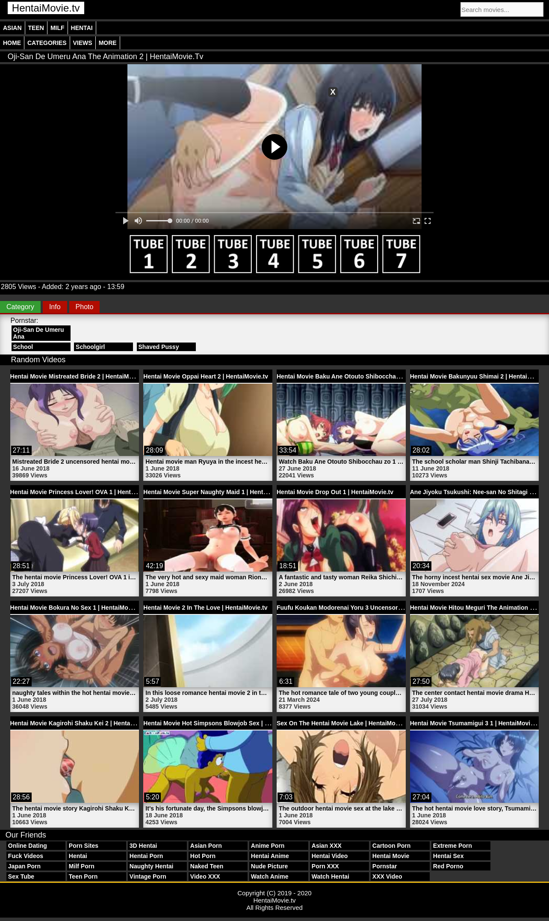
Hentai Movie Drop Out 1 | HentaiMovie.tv (335, 492)
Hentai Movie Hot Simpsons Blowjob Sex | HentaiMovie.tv (225, 723)
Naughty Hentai (152, 866)
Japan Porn (24, 866)
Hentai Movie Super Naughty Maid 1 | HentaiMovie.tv (217, 492)
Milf (57, 27)
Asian (12, 27)
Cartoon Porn (391, 845)
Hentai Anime (270, 855)
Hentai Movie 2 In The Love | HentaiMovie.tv (205, 607)
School (23, 346)
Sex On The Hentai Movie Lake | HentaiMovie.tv (344, 723)
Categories (47, 42)
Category (20, 306)
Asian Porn (206, 845)
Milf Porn (81, 866)
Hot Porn (202, 855)
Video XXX (205, 876)
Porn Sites (83, 845)
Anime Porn (268, 845)
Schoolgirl (90, 346)
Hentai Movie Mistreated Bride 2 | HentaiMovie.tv (79, 376)
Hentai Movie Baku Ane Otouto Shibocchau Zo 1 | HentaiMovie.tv (368, 376)
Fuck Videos (25, 855)
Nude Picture (269, 866)
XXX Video (387, 876)
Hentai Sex (448, 855)
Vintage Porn (148, 876)
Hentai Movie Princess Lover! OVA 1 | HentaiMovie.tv (85, 492)
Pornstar (384, 866)
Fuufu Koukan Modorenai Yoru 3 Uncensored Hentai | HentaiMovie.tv (374, 607)
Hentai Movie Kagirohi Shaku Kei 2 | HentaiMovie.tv (83, 723)
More (108, 42)
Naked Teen (207, 866)
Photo (85, 306)
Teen (36, 27)
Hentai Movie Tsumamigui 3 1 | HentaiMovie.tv (475, 723)
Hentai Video (330, 855)
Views (82, 42)
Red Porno (448, 866)
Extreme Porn (452, 845)
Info (55, 306)
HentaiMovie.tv (46, 8)
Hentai (82, 27)
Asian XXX (327, 845)
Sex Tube (21, 876)
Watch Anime (270, 876)
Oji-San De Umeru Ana (38, 333)
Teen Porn (83, 876)
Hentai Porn (146, 855)
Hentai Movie (390, 855)
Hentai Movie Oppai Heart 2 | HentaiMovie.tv (205, 376)
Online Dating (27, 845)
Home (12, 42)
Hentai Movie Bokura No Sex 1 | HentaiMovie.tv (77, 607)
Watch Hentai (330, 876)
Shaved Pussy (159, 346)
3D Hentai (143, 845)
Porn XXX (325, 866)
